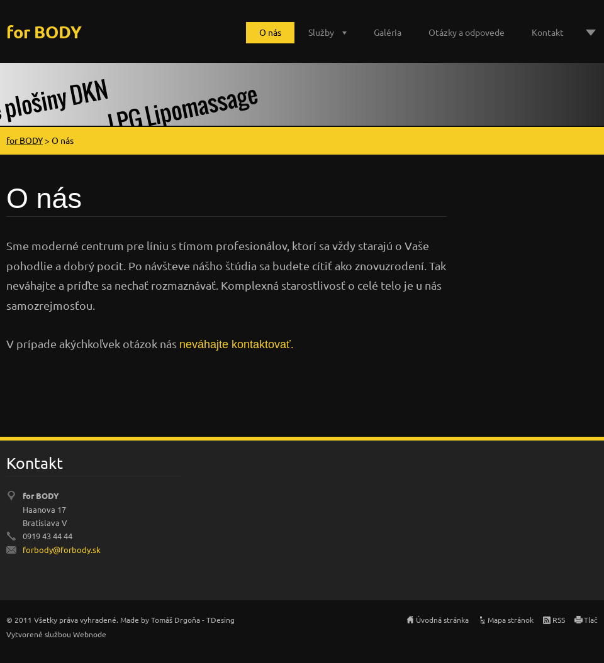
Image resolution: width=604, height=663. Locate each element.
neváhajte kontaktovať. (236, 344)
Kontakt (548, 32)
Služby (321, 32)
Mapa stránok (511, 620)
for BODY (24, 140)
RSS (558, 620)
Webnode (89, 634)
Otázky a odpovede (466, 32)
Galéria (387, 32)
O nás (270, 32)
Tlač (591, 620)
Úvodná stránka (442, 620)
